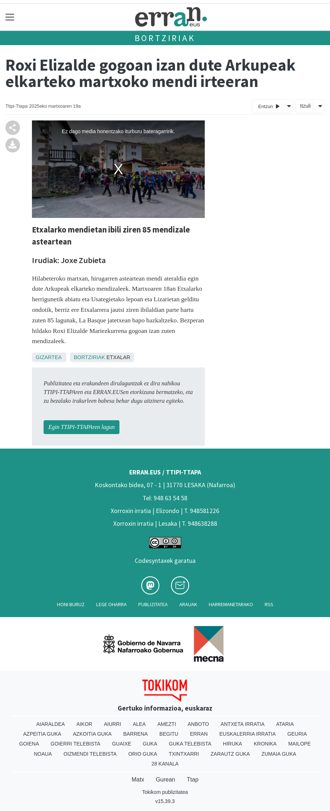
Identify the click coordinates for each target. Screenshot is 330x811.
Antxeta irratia (243, 724)
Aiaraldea (50, 724)
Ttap (193, 779)
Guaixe (121, 744)
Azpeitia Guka (42, 734)
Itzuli (305, 106)
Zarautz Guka (230, 754)
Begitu (168, 734)
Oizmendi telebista (90, 754)
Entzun (269, 106)
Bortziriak (165, 38)
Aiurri (112, 724)
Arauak (188, 604)
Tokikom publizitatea (165, 792)
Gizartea (48, 357)
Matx (137, 779)
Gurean (165, 779)
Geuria (297, 734)
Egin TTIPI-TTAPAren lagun (81, 427)
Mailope (299, 744)
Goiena (29, 744)
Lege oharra (111, 604)
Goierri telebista (75, 744)
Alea (139, 724)
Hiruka (232, 744)
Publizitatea (153, 604)
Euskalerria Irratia (247, 734)
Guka (150, 744)
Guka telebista (190, 744)
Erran (199, 734)
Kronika (265, 744)
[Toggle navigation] (10, 17)
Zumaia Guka (278, 754)
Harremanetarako (231, 604)
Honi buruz (71, 604)
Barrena (135, 734)
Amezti (166, 724)
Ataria (285, 724)
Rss (269, 604)
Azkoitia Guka (92, 734)
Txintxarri (184, 754)
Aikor (85, 724)
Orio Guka (142, 754)
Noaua (43, 754)
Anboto (198, 724)
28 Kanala (165, 764)
